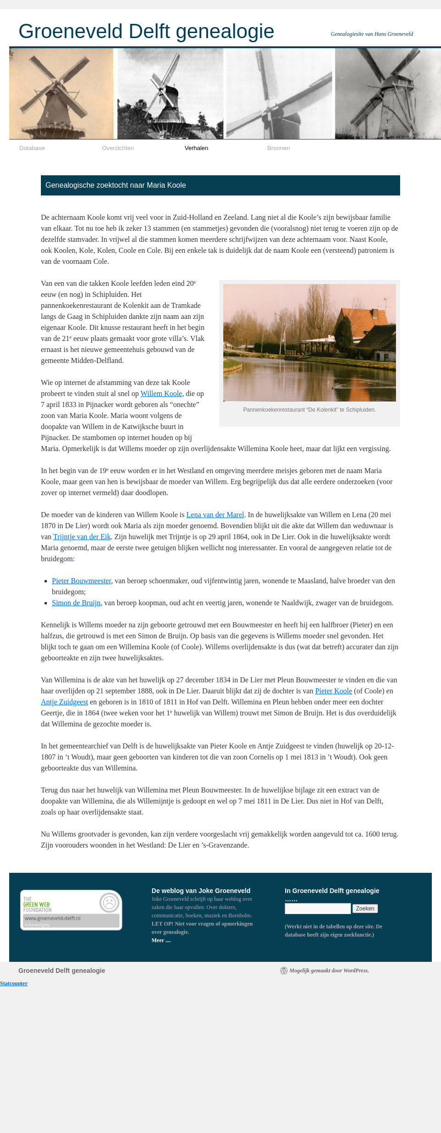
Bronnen (278, 148)
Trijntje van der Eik (82, 537)
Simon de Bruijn (76, 603)
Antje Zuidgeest (64, 702)
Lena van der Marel (215, 515)
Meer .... (161, 940)
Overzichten (118, 148)
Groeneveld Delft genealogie (146, 31)
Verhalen (196, 148)
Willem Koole (161, 393)
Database (32, 148)
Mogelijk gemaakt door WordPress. (329, 970)
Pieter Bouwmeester (81, 581)
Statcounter (14, 983)
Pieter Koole (333, 691)
